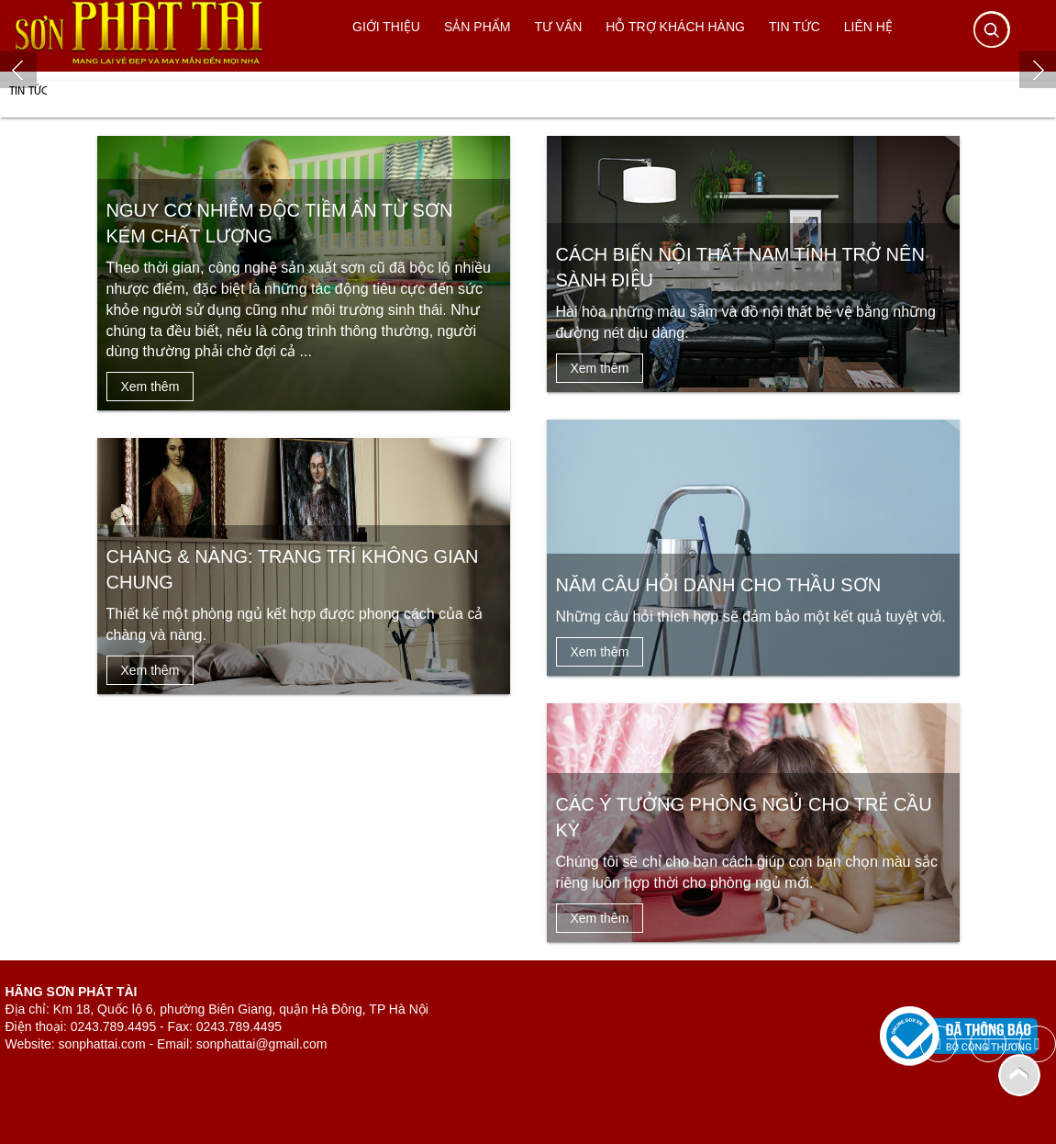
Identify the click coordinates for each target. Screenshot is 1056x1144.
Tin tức (28, 89)
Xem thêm (150, 386)
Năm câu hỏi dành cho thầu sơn (719, 585)
